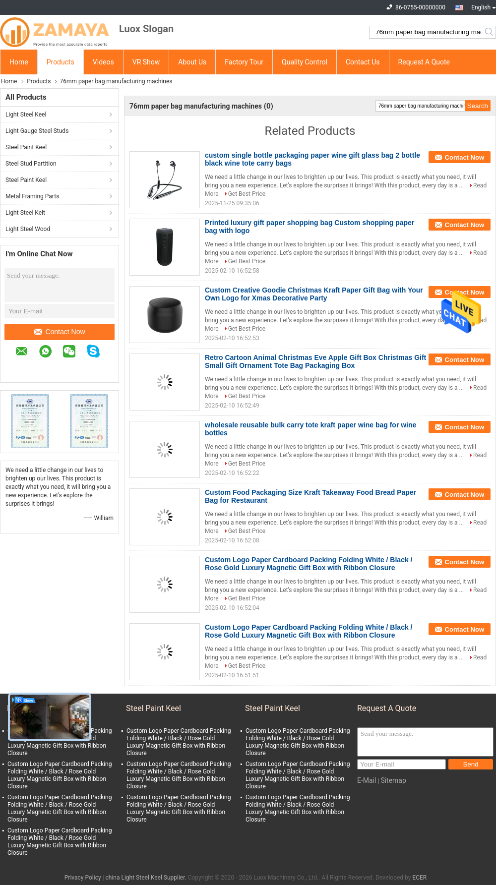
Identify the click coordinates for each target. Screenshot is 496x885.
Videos (103, 62)
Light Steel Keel (25, 114)
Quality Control (304, 62)
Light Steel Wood (27, 229)
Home (18, 62)
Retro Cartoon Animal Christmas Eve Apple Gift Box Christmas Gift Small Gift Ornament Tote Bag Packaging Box (315, 361)
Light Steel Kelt (25, 212)
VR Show (146, 62)
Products (60, 62)
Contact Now (59, 332)
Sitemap (393, 780)
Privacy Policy (82, 877)
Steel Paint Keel (26, 147)
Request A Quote (424, 62)
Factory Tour (244, 62)
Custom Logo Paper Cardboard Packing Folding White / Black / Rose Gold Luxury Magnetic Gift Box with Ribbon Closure (309, 564)
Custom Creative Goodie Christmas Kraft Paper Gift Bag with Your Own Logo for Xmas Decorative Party (314, 294)
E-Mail (366, 780)
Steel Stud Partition (31, 163)
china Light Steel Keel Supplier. (147, 877)
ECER (419, 877)
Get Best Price (247, 193)
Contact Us (363, 62)
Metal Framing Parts (32, 196)
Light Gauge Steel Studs (36, 130)
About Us (192, 62)
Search (490, 32)
